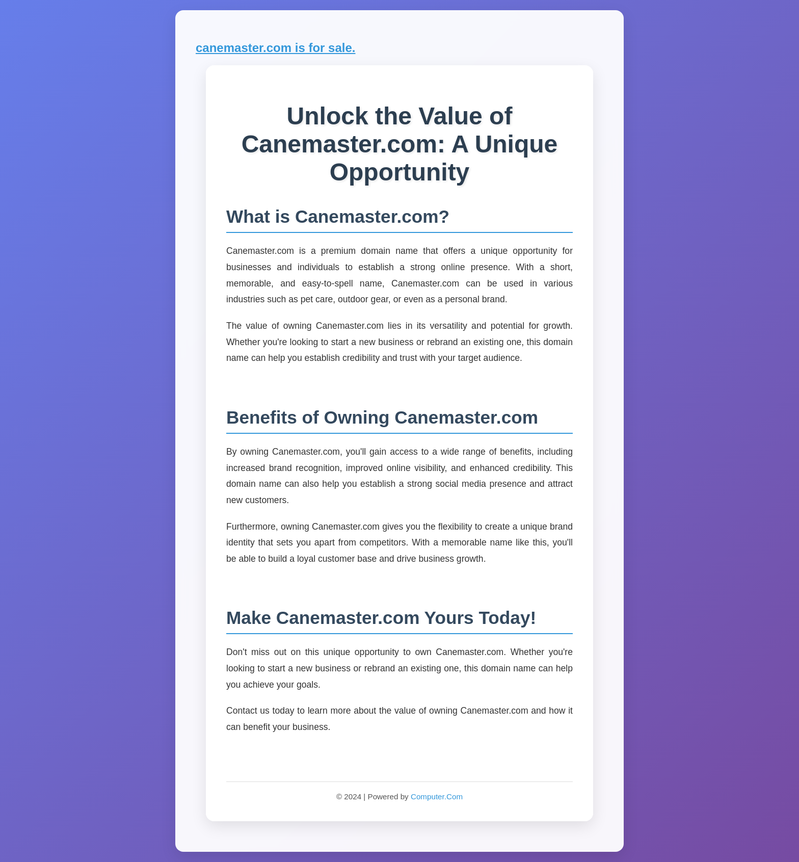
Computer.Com (437, 796)
